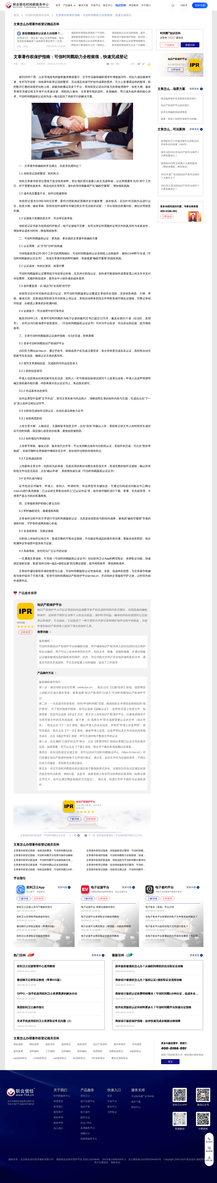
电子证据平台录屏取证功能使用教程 (100, 916)
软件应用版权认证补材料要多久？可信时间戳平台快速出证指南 (89, 41)
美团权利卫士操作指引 (30, 1007)
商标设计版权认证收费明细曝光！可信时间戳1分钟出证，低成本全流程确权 (130, 41)
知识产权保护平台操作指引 (175, 105)
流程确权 (66, 1051)
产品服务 (68, 5)
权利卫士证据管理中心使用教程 (36, 966)
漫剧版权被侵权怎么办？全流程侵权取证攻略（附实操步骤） (89, 36)
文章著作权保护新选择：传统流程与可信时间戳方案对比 (116, 860)
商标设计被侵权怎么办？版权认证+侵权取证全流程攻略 (89, 45)
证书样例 (142, 1096)
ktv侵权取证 (79, 1058)
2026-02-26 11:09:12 (26, 971)
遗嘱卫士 (85, 1133)
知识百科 (120, 5)
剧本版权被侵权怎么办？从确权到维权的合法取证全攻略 (130, 45)
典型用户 (58, 1112)
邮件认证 (85, 1117)
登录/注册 (200, 5)
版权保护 (82, 1044)
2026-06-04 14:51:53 (124, 1026)
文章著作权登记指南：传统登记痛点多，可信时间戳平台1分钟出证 (116, 869)
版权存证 (50, 1044)
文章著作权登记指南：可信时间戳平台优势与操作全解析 (43, 855)
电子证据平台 (88, 1101)
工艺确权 (50, 1051)
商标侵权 (18, 1044)
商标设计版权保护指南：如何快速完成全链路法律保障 (130, 36)
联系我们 (58, 1106)
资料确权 (34, 1051)
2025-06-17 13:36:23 (26, 999)
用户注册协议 (101, 1162)
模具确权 (82, 1051)
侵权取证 (66, 1044)
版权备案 (18, 1051)
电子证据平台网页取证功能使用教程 (100, 936)
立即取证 (112, 1112)
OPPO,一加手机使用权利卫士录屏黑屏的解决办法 (47, 993)
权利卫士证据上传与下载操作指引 (34, 907)
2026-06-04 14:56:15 (124, 1012)
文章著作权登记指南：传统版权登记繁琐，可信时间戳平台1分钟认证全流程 (116, 850)
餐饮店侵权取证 (119, 1058)
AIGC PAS (86, 1122)
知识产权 (85, 1106)
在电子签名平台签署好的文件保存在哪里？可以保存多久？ (172, 936)
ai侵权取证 (135, 1051)
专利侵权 (137, 1044)
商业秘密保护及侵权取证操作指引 (178, 98)
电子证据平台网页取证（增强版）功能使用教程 (106, 926)
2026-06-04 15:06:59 (124, 971)
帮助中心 (136, 1107)
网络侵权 (34, 1044)
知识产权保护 (100, 1044)
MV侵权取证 (98, 1058)
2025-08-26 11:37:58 (26, 985)
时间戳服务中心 (62, 1095)
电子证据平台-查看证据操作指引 (98, 907)
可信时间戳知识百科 (37, 15)
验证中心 (108, 5)
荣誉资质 (58, 1101)
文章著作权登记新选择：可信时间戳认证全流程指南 (41, 864)
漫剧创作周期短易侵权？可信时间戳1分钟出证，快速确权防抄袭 (89, 32)
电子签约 (85, 1112)
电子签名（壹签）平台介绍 (159, 907)
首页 (58, 5)
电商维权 (98, 1051)
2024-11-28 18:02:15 (26, 1026)
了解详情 (74, 819)
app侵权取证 (20, 1058)
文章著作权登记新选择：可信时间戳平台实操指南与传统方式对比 (44, 860)
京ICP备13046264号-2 (114, 1159)
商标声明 (58, 1117)
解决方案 (83, 5)
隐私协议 (115, 1162)
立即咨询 (167, 216)
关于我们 (146, 5)
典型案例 (133, 5)
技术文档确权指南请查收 (174, 112)
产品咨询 (169, 45)
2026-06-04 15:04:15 (124, 999)
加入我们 (58, 1128)
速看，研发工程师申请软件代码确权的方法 (180, 118)
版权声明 (58, 1122)
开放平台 (95, 5)
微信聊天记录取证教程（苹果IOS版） (36, 926)
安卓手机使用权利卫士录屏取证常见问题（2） (45, 1021)
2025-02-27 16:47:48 (26, 1012)
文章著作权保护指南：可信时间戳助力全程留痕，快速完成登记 (94, 15)
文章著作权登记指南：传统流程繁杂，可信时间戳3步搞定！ (44, 850)
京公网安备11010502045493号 (144, 1159)
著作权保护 (120, 1044)
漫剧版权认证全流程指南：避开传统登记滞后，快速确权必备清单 (130, 32)
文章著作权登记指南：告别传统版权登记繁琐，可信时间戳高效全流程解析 (116, 864)
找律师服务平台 (89, 1138)
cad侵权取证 (60, 1058)
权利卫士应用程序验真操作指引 (33, 916)
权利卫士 (85, 1095)
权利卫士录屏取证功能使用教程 (33, 936)
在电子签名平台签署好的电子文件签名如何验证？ (171, 916)
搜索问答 (190, 45)
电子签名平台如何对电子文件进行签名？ (166, 926)
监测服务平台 (88, 1128)
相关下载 (136, 1101)
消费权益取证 (116, 1051)
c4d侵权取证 (40, 1058)
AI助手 (184, 5)
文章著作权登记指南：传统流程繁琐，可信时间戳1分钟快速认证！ (44, 869)
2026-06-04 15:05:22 (124, 985)
